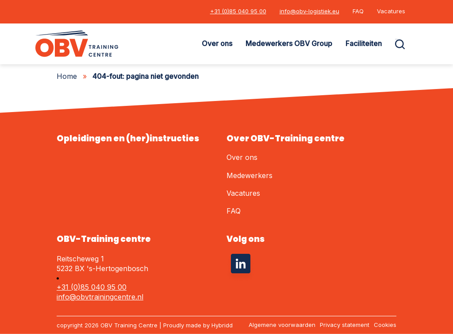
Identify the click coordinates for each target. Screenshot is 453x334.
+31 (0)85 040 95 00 (238, 11)
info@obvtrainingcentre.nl (100, 296)
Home (67, 76)
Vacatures (391, 11)
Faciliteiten (364, 43)
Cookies (385, 324)
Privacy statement (344, 324)
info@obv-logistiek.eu (309, 11)
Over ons (217, 43)
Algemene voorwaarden (282, 324)
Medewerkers (249, 175)
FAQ (358, 11)
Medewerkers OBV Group (289, 43)
